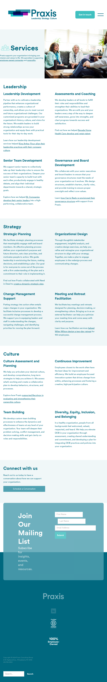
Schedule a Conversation (24, 489)
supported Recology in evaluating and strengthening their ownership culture (23, 398)
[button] (101, 15)
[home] (32, 14)
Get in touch (85, 15)
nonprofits (31, 60)
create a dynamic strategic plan (28, 284)
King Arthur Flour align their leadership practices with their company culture (24, 147)
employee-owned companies (11, 60)
